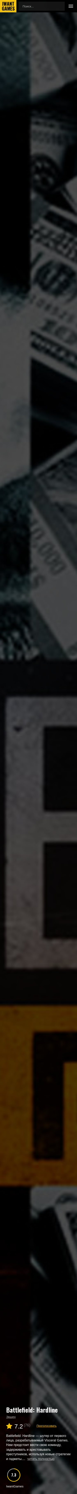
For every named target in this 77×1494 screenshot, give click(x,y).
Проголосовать (46, 1425)
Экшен (11, 1417)
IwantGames (8, 6)
